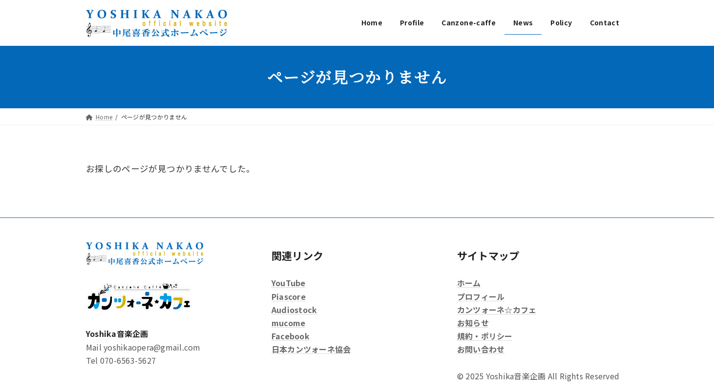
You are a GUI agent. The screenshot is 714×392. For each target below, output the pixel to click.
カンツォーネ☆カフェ (496, 309)
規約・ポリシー (485, 336)
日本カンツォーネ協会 (311, 349)
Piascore (289, 296)
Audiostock (294, 309)
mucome (288, 323)
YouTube (289, 283)
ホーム (469, 283)
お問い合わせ (480, 349)
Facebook (291, 336)
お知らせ (473, 323)
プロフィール (480, 296)
